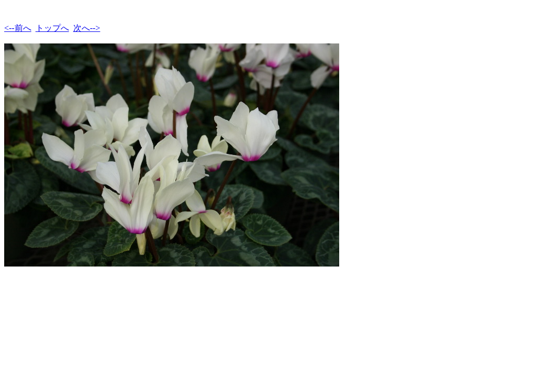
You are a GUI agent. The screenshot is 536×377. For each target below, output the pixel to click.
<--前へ (17, 28)
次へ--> (86, 28)
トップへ (52, 28)
